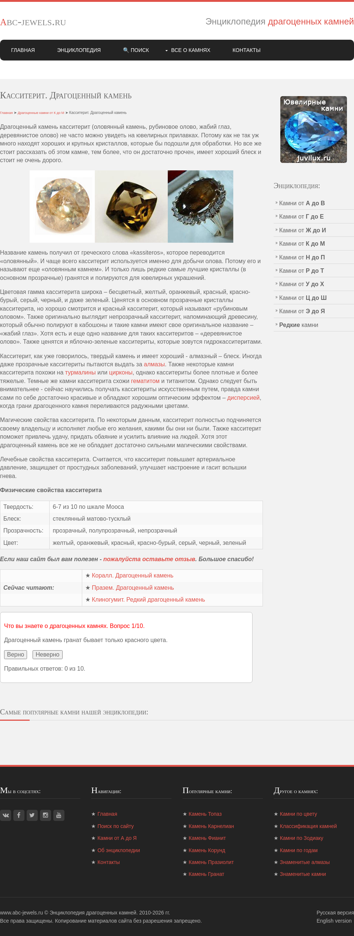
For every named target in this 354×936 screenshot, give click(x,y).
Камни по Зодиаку (301, 838)
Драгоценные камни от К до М (41, 113)
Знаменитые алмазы (305, 862)
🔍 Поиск (136, 50)
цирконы (121, 372)
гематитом (145, 381)
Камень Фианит (207, 838)
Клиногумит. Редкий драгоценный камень (148, 599)
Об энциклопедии (118, 850)
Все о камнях (190, 50)
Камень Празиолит (211, 862)
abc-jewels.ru (33, 21)
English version (334, 921)
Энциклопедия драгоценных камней (93, 913)
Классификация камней (308, 826)
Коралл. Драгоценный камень (132, 575)
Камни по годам (299, 850)
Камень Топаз (205, 814)
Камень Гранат (206, 874)
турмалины (80, 372)
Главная (23, 50)
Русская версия (335, 913)
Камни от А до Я (117, 838)
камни (298, 325)
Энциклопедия (79, 50)
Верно (15, 654)
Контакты (247, 50)
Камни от (302, 203)
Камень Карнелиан (211, 826)
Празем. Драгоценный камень (133, 588)
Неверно (47, 654)
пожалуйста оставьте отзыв (149, 559)
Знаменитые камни (303, 874)
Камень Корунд (207, 850)
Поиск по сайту (115, 826)
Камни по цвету (298, 814)
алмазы (154, 364)
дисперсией (243, 398)
